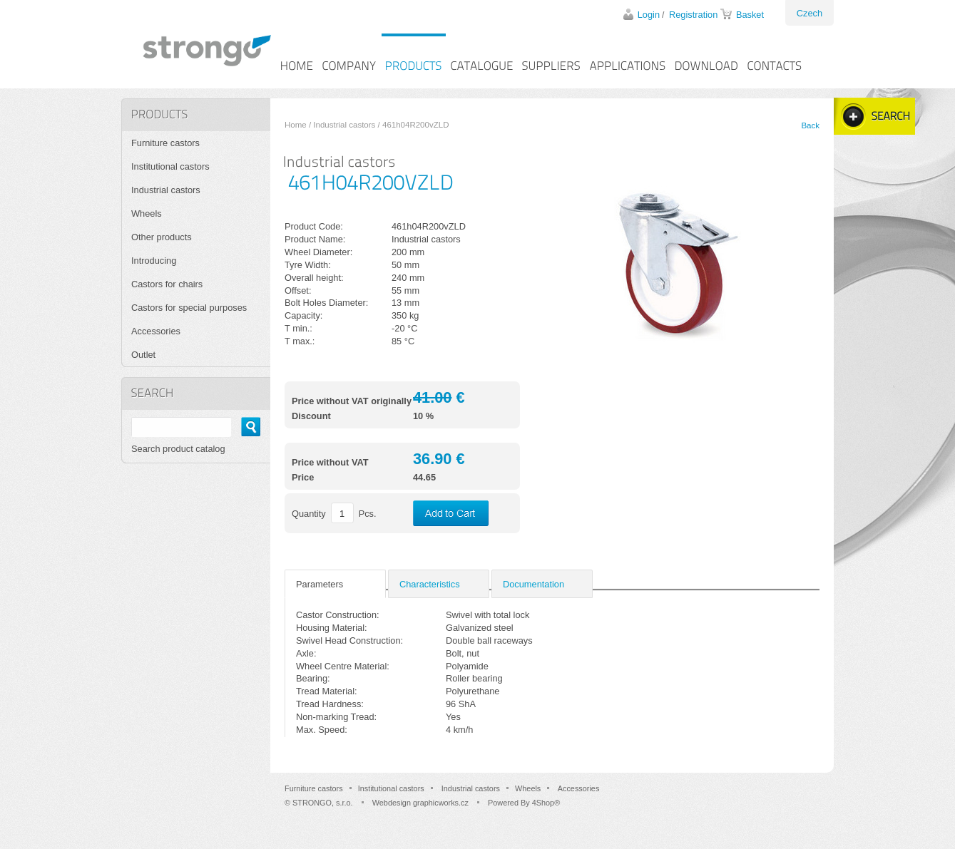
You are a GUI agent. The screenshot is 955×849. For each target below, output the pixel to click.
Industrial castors (344, 124)
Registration (693, 14)
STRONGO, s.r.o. (322, 802)
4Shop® (546, 802)
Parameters (319, 584)
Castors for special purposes (189, 307)
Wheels (146, 213)
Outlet (143, 354)
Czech (809, 13)
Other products (161, 237)
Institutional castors (170, 166)
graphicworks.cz (441, 802)
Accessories (155, 331)
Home (296, 124)
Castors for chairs (167, 284)
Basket (750, 14)
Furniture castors (165, 143)
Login (649, 14)
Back (810, 125)
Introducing (153, 260)
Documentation (533, 584)
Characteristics (429, 584)
